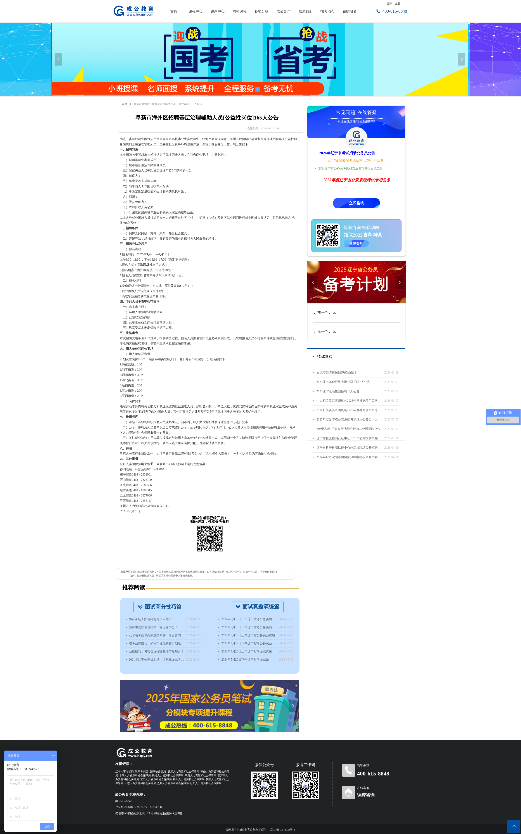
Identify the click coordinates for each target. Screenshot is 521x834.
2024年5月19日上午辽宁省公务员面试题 (248, 635)
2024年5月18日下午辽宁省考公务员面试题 (249, 627)
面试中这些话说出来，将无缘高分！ (153, 627)
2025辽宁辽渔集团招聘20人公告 (338, 391)
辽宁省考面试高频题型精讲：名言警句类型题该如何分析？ (156, 635)
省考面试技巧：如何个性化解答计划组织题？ (156, 643)
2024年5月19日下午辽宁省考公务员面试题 (249, 643)
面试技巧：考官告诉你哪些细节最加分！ (156, 651)
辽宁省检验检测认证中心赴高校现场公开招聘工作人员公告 (349, 447)
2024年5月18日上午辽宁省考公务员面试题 (249, 619)
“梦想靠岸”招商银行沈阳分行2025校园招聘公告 (348, 429)
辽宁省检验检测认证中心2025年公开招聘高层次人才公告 (358, 160)
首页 (124, 104)
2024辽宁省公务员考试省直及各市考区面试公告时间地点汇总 (353, 168)
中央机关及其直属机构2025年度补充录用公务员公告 (349, 410)
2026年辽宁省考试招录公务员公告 (347, 153)
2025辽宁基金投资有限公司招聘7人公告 (343, 382)
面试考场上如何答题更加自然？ (150, 619)
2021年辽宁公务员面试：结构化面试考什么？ (156, 659)
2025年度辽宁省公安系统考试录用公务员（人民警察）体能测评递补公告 (349, 419)
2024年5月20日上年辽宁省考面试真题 (247, 651)
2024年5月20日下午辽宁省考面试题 (245, 659)
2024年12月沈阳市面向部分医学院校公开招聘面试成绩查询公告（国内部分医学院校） (349, 457)
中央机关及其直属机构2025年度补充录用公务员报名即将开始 (349, 400)
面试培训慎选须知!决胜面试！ (337, 372)
